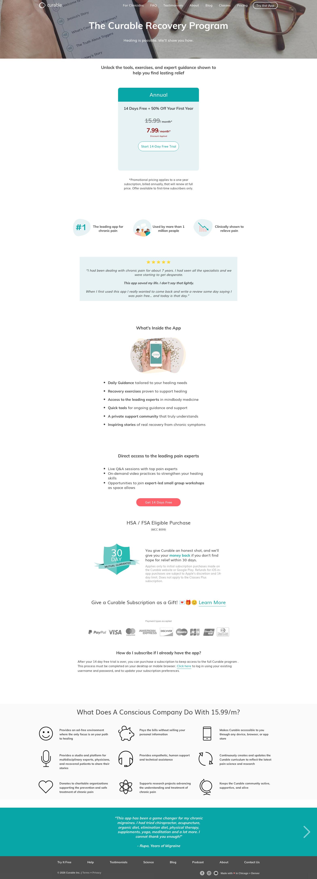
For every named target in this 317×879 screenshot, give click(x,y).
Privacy (96, 872)
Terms (86, 872)
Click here (184, 666)
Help (90, 862)
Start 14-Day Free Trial (158, 146)
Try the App (265, 5)
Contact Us (252, 862)
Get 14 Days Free (158, 502)
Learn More (212, 602)
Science (148, 862)
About (224, 862)
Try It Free (64, 862)
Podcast (198, 862)
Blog (173, 862)
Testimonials (118, 862)
